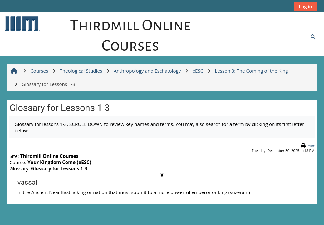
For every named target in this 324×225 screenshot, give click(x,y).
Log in (305, 6)
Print (310, 145)
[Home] (22, 23)
